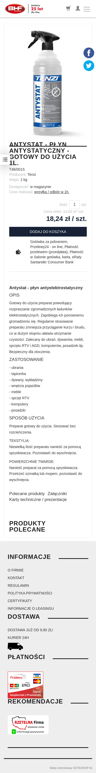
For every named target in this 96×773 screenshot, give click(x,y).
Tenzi (31, 174)
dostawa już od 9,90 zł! (30, 630)
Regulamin (18, 585)
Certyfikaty (20, 601)
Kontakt (16, 578)
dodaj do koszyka (48, 232)
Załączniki (57, 493)
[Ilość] (74, 204)
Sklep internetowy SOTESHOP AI (71, 767)
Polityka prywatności (30, 593)
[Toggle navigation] (87, 9)
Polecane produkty (27, 493)
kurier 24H (18, 638)
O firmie (16, 570)
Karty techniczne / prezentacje (38, 499)
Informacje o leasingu (31, 608)
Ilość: (64, 205)
